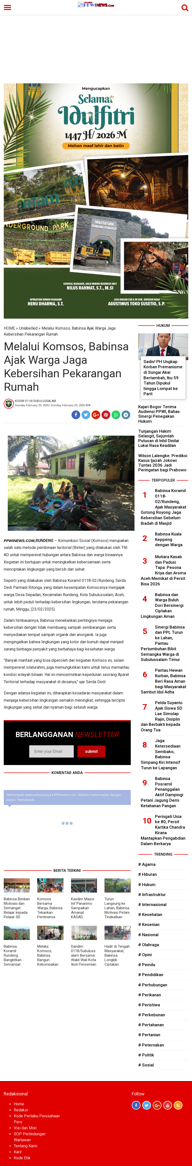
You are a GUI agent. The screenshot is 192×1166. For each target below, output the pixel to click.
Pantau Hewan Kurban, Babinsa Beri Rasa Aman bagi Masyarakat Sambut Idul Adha (163, 681)
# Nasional (148, 934)
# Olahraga (148, 944)
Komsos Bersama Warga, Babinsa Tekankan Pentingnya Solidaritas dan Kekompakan (49, 912)
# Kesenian (149, 924)
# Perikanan (149, 994)
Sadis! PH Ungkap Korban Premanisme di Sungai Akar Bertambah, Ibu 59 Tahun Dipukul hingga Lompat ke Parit (163, 377)
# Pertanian (149, 1034)
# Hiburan (147, 874)
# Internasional (152, 904)
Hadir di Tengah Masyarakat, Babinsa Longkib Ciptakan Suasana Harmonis (117, 960)
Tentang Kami (25, 1146)
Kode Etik (22, 1158)
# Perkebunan (151, 1014)
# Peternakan (151, 1044)
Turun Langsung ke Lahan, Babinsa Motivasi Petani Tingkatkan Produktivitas (117, 910)
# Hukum (147, 884)
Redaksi (21, 1110)
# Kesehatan (150, 914)
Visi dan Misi (25, 1128)
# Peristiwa (149, 1004)
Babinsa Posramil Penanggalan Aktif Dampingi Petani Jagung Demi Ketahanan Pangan (162, 792)
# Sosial (146, 1064)
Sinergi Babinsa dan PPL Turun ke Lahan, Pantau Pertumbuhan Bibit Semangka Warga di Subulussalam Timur (163, 643)
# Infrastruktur (152, 894)
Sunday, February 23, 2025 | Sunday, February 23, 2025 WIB (52, 405)
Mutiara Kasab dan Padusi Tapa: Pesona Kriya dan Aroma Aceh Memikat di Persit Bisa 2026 (163, 570)
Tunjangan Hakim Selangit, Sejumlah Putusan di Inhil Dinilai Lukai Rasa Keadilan (158, 438)
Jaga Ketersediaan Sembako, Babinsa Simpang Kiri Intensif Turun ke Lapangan (160, 754)
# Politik (146, 1054)
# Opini (145, 954)
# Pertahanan (151, 1024)
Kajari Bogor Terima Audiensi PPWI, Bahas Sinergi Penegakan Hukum (159, 414)
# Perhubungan (152, 984)
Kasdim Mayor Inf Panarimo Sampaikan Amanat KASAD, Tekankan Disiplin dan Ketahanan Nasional (82, 917)
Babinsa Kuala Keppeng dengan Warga (168, 539)
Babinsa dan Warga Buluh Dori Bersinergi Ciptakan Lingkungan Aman (162, 605)
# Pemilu (146, 964)
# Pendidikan (150, 974)
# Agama (147, 864)
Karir (18, 1152)
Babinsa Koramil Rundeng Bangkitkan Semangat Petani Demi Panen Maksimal (13, 962)
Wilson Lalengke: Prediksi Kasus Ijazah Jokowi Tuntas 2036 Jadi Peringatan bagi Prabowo (162, 463)
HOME (9, 328)
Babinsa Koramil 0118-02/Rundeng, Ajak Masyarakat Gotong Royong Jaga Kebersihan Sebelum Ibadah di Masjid (163, 507)
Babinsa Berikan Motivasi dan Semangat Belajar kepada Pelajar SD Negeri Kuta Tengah (17, 912)
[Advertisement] (96, 46)
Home (19, 1104)
